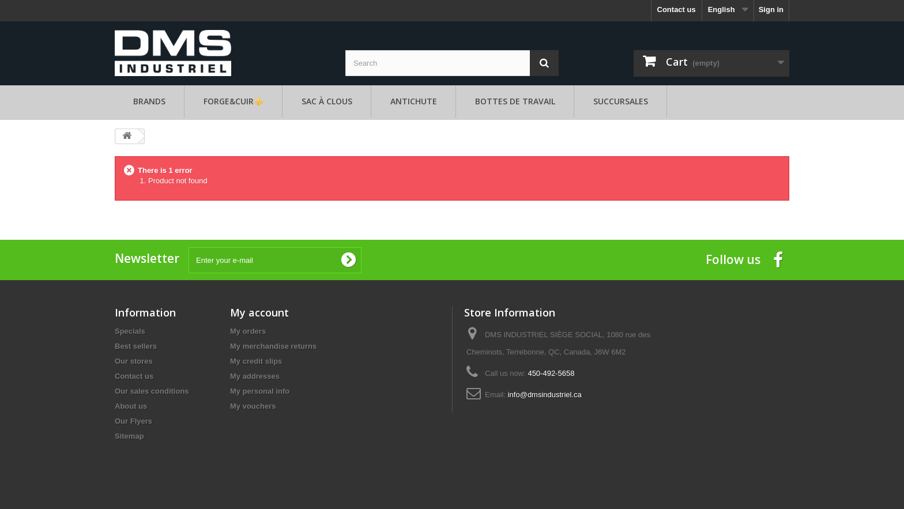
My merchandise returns (273, 346)
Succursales (620, 101)
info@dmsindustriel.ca (545, 394)
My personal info (259, 391)
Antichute (413, 101)
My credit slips (256, 361)
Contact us (676, 9)
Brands (149, 101)
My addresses (255, 376)
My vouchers (253, 406)
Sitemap (129, 436)
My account (259, 312)
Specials (130, 331)
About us (131, 406)
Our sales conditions (152, 391)
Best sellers (136, 346)
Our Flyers (133, 421)
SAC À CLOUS (327, 101)
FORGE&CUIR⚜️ (233, 101)
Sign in (771, 9)
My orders (248, 331)
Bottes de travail (515, 101)
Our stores (134, 361)
